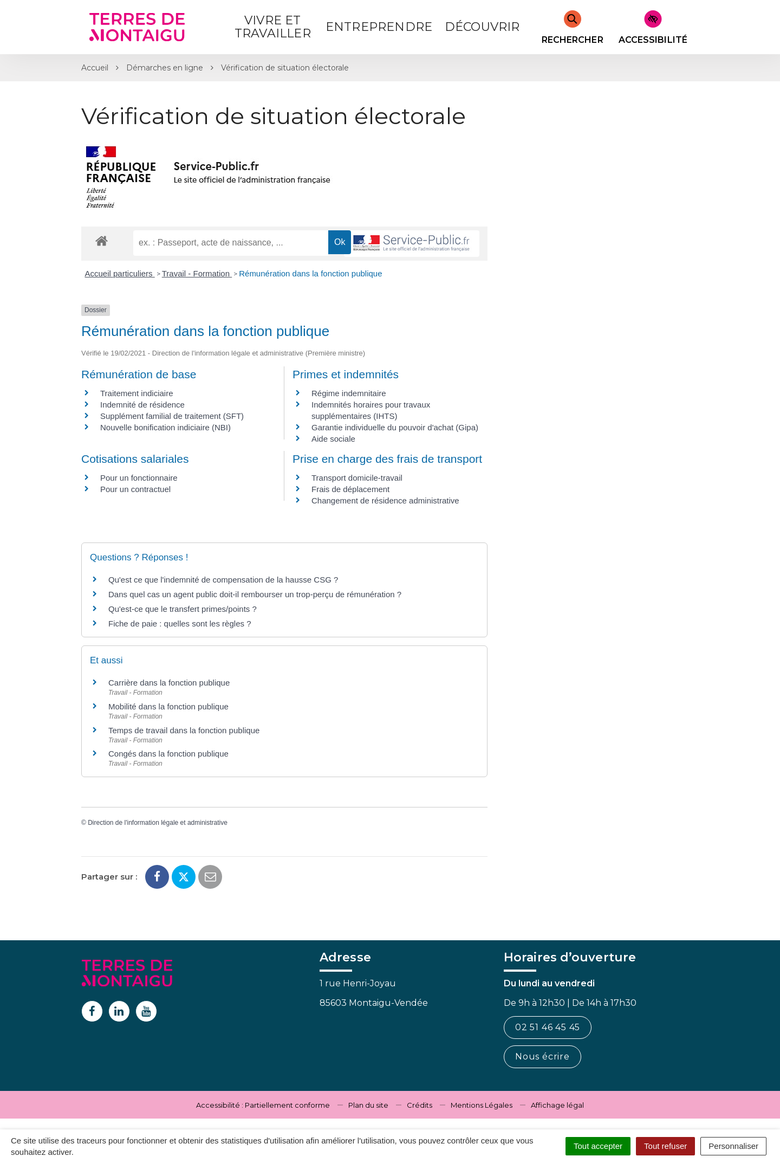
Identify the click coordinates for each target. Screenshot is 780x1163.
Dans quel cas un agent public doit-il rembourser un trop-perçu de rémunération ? (254, 594)
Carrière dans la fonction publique (169, 682)
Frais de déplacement (350, 489)
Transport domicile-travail (356, 477)
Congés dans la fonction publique (168, 753)
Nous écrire (542, 1056)
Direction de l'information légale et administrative (157, 822)
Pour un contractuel (135, 489)
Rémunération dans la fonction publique (310, 273)
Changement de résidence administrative (385, 500)
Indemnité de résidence (142, 404)
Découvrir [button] (482, 27)
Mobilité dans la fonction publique (168, 706)
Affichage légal (557, 1105)
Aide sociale (333, 438)
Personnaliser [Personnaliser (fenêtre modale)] (733, 1146)
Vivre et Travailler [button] (273, 27)
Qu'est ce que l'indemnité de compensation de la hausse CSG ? (223, 579)
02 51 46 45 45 (547, 1027)
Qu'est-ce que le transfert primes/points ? (182, 608)
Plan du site (368, 1105)
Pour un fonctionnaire (139, 477)
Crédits (419, 1105)
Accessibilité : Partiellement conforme (263, 1105)
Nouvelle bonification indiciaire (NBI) (165, 427)
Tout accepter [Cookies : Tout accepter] (598, 1146)
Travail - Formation (197, 273)
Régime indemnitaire (348, 393)
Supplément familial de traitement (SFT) (172, 416)
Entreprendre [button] (379, 27)
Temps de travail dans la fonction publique (183, 730)
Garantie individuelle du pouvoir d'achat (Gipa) (394, 427)
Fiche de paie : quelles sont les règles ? (179, 623)
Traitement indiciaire (136, 393)
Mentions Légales (481, 1105)
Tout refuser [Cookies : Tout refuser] (665, 1146)
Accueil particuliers (120, 273)
